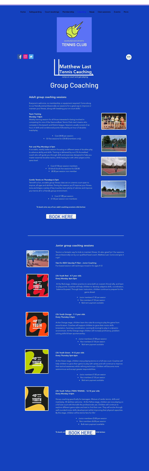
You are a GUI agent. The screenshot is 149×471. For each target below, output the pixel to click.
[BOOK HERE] (61, 216)
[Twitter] (31, 56)
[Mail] (129, 57)
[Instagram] (25, 56)
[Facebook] (19, 56)
